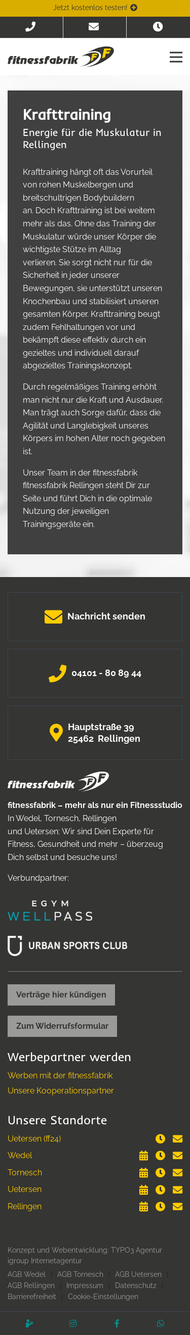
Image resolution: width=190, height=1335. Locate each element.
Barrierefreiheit (32, 1297)
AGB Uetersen (138, 1274)
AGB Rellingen (31, 1285)
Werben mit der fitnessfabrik (60, 1075)
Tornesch (25, 1172)
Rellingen (25, 1206)
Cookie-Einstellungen (103, 1297)
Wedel (20, 1155)
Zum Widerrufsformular (62, 1026)
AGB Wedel (27, 1274)
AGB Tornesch (80, 1274)
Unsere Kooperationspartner (61, 1090)
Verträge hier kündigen (61, 994)
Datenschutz (136, 1285)
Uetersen (25, 1189)
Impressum (84, 1285)
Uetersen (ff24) (34, 1138)
